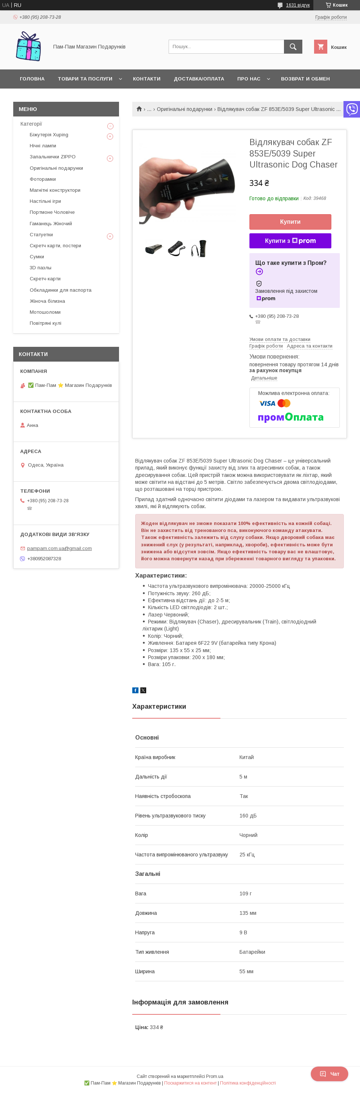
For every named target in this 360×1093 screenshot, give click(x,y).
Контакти (147, 79)
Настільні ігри (45, 201)
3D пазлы (40, 267)
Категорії (31, 124)
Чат (329, 1074)
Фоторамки (43, 179)
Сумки (37, 256)
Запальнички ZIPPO (53, 156)
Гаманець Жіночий (51, 223)
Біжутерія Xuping (49, 134)
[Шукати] (293, 47)
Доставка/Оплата (199, 79)
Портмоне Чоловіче (52, 212)
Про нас (248, 79)
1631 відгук (298, 5)
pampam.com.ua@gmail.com (59, 548)
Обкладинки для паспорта (60, 290)
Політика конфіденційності (248, 1083)
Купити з (290, 241)
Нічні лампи (43, 145)
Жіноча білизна (47, 301)
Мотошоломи (45, 312)
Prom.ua (214, 1076)
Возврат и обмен (305, 79)
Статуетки (41, 234)
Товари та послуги (85, 79)
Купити (290, 222)
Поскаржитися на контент (190, 1083)
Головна (32, 79)
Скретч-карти (45, 278)
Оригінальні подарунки (184, 109)
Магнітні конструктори (55, 190)
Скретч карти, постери (55, 245)
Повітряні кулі (45, 323)
